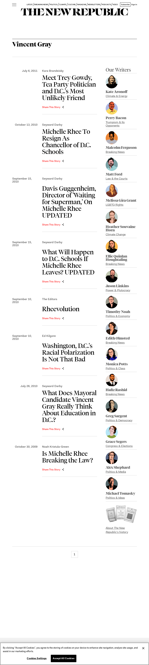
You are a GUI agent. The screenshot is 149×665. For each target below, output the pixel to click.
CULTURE (72, 4)
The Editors (49, 299)
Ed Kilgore (49, 336)
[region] (74, 654)
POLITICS (53, 4)
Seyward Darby (52, 125)
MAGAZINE (81, 4)
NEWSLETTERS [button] (94, 4)
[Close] (143, 648)
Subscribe (125, 4)
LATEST (30, 4)
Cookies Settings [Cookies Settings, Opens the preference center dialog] (37, 658)
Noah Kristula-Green (55, 447)
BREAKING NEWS (41, 4)
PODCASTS (106, 4)
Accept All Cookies (63, 658)
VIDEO (115, 4)
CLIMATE (62, 4)
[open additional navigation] (14, 4)
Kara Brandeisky (53, 71)
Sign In (134, 4)
